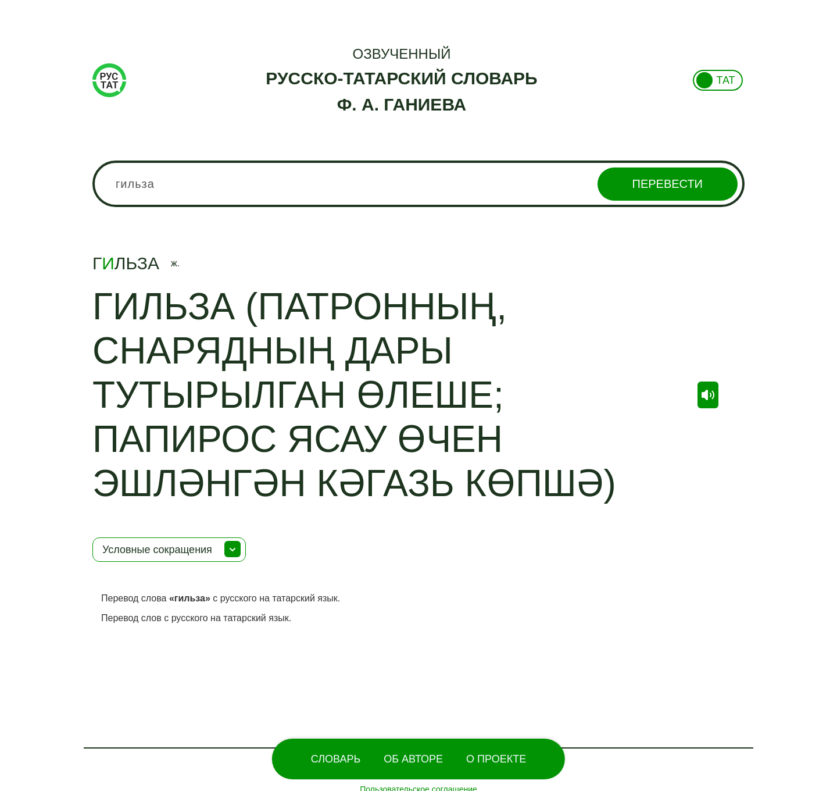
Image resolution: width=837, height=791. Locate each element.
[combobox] (418, 184)
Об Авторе (413, 759)
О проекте (496, 759)
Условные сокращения (157, 549)
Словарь (335, 759)
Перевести (667, 183)
